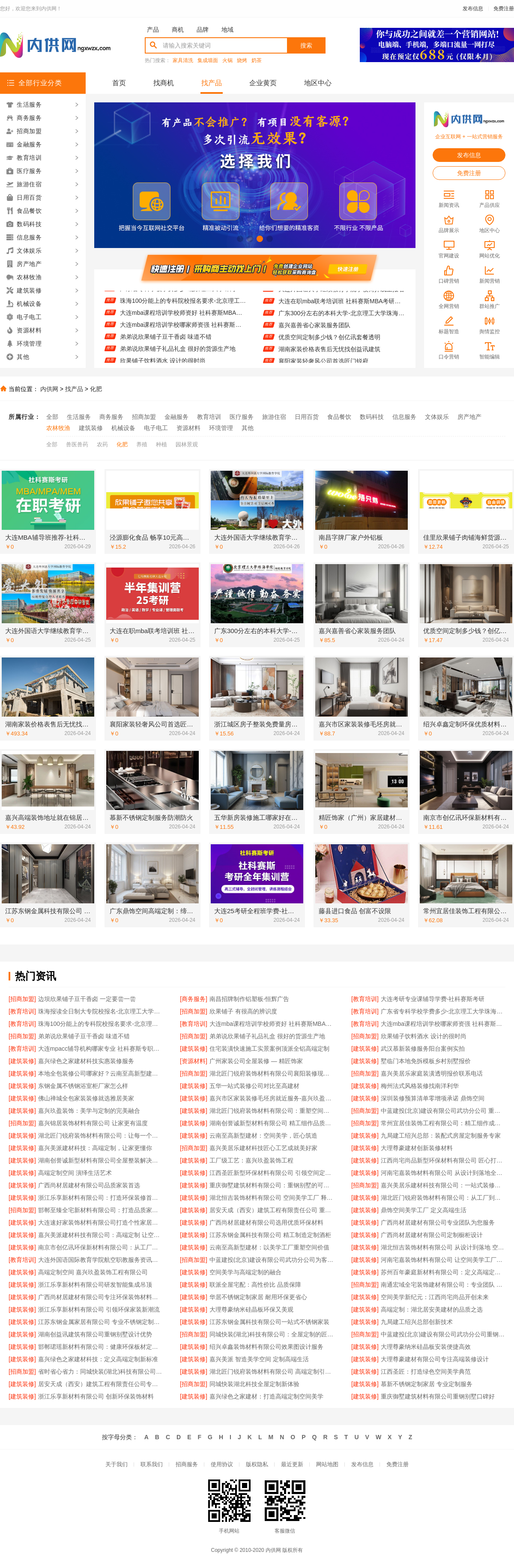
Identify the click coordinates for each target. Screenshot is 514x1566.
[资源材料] (193, 1061)
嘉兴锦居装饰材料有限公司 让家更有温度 (93, 1123)
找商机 (163, 83)
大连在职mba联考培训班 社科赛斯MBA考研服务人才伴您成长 (341, 305)
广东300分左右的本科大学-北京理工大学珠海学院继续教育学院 (341, 317)
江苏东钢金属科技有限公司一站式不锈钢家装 (269, 1322)
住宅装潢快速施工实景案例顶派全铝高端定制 (269, 1049)
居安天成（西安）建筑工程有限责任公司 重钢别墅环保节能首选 (271, 1210)
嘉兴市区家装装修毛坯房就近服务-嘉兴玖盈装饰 (271, 1098)
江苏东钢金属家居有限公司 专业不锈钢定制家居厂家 (100, 1322)
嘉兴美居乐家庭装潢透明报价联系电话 (432, 1073)
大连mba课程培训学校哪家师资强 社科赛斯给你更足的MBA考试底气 (183, 329)
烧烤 (242, 60)
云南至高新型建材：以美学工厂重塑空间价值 (269, 1247)
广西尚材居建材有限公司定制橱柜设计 (432, 1235)
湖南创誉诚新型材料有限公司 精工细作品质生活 (271, 1123)
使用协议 (222, 1464)
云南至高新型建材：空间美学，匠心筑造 (263, 1136)
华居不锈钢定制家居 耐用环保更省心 (258, 1297)
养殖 (141, 444)
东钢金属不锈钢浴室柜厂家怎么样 (83, 1086)
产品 (153, 29)
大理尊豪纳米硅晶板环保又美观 (251, 1309)
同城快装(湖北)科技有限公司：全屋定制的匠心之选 (271, 1334)
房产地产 (469, 417)
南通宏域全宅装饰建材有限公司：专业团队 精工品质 (443, 1285)
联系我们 (151, 1464)
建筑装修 (91, 428)
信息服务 (404, 417)
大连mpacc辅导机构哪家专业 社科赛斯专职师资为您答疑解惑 (100, 1049)
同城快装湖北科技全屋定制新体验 (254, 1384)
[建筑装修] (193, 1049)
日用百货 (307, 417)
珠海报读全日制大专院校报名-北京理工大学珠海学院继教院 (100, 1011)
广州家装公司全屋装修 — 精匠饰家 (256, 1061)
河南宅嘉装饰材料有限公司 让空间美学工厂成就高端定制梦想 (443, 1260)
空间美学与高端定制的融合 (245, 1272)
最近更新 (292, 1464)
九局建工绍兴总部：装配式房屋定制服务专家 (441, 1136)
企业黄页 (263, 83)
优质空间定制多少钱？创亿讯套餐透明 (329, 341)
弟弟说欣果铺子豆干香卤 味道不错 (166, 341)
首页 (119, 83)
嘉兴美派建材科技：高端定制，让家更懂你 (95, 1148)
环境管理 (221, 428)
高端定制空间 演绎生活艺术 (75, 1173)
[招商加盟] (22, 999)
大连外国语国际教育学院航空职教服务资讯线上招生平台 (100, 1260)
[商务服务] (193, 999)
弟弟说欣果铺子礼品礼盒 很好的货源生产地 (178, 353)
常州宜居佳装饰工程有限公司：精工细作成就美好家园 (443, 1123)
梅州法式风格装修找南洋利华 (420, 1086)
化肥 (96, 389)
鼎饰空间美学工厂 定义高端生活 (423, 1210)
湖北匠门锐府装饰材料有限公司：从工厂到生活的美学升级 (443, 1198)
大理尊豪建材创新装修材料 (417, 1148)
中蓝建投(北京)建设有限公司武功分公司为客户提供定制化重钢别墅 (271, 1260)
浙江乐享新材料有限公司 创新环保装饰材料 (96, 1396)
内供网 (49, 389)
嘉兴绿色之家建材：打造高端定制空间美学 (266, 1396)
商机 (178, 29)
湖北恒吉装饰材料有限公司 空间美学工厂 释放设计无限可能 (271, 1198)
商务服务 (111, 417)
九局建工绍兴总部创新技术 (417, 1322)
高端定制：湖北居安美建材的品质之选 (432, 1309)
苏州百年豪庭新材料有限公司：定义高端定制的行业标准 (443, 1272)
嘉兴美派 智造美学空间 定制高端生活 (259, 1359)
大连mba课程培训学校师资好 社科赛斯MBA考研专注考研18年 (183, 317)
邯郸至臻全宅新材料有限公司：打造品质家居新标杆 (100, 1210)
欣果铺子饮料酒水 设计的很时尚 (423, 1036)
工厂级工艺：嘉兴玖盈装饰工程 (251, 1160)
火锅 (227, 60)
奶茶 (256, 60)
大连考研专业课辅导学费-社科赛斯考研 (433, 999)
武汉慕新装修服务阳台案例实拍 (423, 1049)
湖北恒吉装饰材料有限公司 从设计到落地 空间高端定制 (443, 1247)
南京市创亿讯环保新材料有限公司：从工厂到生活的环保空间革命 (100, 1247)
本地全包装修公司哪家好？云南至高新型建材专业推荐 (100, 1073)
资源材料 (188, 428)
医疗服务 (242, 417)
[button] (240, 239)
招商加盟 (144, 417)
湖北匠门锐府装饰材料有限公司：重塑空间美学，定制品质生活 (271, 1111)
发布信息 (473, 9)
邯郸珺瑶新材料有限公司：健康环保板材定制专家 (100, 1347)
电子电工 (156, 428)
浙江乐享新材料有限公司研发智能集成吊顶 (95, 1285)
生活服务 (79, 417)
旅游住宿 (274, 417)
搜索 (306, 45)
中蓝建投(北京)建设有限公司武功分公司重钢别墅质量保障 (443, 1334)
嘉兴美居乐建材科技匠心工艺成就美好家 (263, 1148)
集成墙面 (207, 60)
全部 (52, 417)
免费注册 (503, 9)
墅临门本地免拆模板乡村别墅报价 (426, 1061)
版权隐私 (257, 1464)
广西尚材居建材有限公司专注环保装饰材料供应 (100, 1297)
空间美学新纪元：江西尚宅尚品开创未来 (435, 1297)
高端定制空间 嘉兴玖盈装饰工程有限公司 (93, 1272)
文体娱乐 (437, 417)
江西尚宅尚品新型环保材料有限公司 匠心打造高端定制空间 (443, 1160)
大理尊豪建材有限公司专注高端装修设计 (435, 1359)
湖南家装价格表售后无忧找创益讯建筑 (329, 353)
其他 (248, 428)
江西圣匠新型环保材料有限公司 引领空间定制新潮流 (271, 1173)
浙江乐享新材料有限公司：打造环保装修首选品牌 (100, 1198)
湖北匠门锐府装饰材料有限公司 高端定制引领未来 (271, 1372)
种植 (161, 444)
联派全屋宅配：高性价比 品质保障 (255, 1285)
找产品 (211, 83)
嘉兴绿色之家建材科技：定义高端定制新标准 (98, 1359)
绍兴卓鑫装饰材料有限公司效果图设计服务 (266, 1347)
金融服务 (176, 417)
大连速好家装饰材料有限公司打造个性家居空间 (100, 1222)
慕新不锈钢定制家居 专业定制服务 (426, 1384)
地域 (227, 29)
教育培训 (209, 417)
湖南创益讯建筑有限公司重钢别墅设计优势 (95, 1334)
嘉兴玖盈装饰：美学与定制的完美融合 (89, 1111)
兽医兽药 (77, 444)
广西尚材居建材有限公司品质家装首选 (89, 1185)
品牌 (203, 29)
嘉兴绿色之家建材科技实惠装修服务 (86, 1061)
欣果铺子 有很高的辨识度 (243, 1011)
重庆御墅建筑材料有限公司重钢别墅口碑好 (438, 1396)
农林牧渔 (58, 428)
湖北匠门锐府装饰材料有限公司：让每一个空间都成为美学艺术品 (100, 1136)
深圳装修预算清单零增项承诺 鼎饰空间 (432, 1098)
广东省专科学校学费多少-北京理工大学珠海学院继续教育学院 (183, 293)
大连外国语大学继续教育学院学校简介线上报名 (341, 293)
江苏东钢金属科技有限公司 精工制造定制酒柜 (270, 1235)
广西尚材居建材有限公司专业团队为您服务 (438, 1222)
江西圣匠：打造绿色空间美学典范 (426, 1372)
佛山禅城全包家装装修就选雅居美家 (86, 1098)
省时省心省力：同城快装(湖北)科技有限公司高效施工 (100, 1372)
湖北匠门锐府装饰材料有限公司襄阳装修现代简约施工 (271, 1073)
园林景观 (187, 444)
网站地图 (327, 1464)
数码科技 (372, 417)
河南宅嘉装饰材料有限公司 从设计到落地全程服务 (443, 1173)
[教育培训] (365, 999)
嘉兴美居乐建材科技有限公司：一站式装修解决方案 (443, 1185)
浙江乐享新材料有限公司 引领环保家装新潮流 (99, 1309)
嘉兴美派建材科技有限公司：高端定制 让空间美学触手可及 (100, 1235)
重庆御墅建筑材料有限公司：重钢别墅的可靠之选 (271, 1185)
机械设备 (123, 428)
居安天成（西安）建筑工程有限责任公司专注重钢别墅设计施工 (100, 1384)
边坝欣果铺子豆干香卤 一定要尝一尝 (87, 999)
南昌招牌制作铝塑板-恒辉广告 (249, 999)
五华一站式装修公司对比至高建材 (254, 1086)
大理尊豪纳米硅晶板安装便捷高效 (426, 1347)
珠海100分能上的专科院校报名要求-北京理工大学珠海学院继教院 (183, 305)
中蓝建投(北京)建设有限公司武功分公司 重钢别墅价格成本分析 (443, 1111)
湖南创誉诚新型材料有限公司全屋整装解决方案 (100, 1160)
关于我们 (116, 1464)
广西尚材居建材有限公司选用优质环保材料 (266, 1222)
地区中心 (318, 83)
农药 (102, 444)
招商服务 (187, 1464)
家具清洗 (183, 60)
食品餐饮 (339, 417)
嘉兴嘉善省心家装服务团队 (314, 329)
